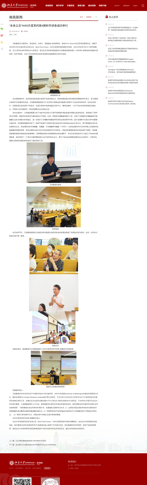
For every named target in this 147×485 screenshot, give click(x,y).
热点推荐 (113, 17)
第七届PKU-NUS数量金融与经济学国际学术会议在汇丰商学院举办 (40, 445)
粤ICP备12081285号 (54, 476)
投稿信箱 (48, 468)
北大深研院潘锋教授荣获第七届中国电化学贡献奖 (34, 441)
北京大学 (116, 5)
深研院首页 (126, 5)
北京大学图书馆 (19, 468)
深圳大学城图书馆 (38, 468)
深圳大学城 (28, 468)
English (135, 5)
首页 (81, 17)
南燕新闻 (88, 17)
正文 (96, 17)
